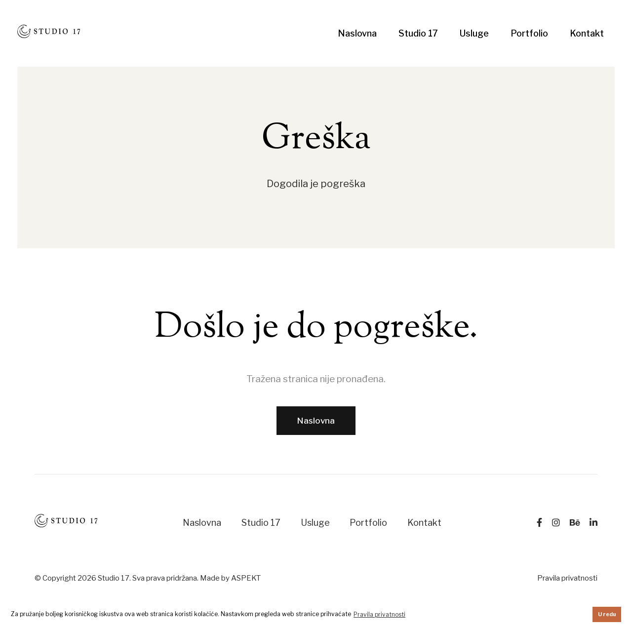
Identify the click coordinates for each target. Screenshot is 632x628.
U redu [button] (607, 614)
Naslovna (357, 33)
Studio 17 (418, 33)
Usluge (315, 522)
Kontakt (587, 33)
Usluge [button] (474, 33)
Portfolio (529, 33)
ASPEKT (246, 578)
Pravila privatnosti (567, 578)
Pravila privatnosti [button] (379, 614)
